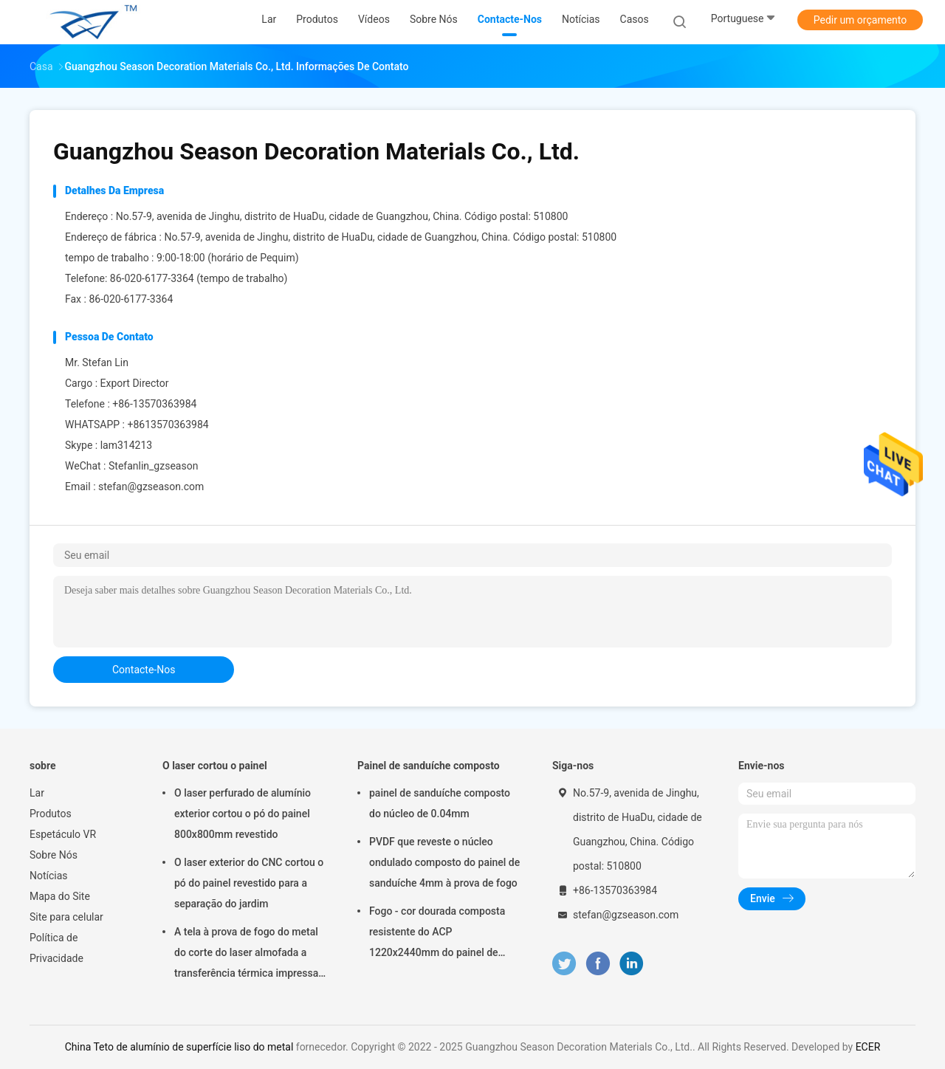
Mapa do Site (60, 896)
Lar (37, 793)
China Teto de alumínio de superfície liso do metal (179, 1047)
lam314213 (126, 445)
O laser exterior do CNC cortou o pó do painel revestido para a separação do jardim (248, 883)
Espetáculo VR (63, 834)
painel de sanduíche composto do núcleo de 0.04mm (439, 803)
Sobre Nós (54, 855)
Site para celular (66, 917)
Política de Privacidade (56, 948)
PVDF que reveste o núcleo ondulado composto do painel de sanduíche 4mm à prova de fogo (444, 862)
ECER (868, 1047)
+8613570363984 (167, 424)
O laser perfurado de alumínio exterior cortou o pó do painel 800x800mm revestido (242, 813)
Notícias (49, 875)
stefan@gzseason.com (151, 486)
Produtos (51, 813)
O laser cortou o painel (214, 765)
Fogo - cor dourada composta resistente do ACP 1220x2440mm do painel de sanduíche (437, 934)
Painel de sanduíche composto (428, 765)
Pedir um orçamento (860, 20)
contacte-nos (143, 670)
